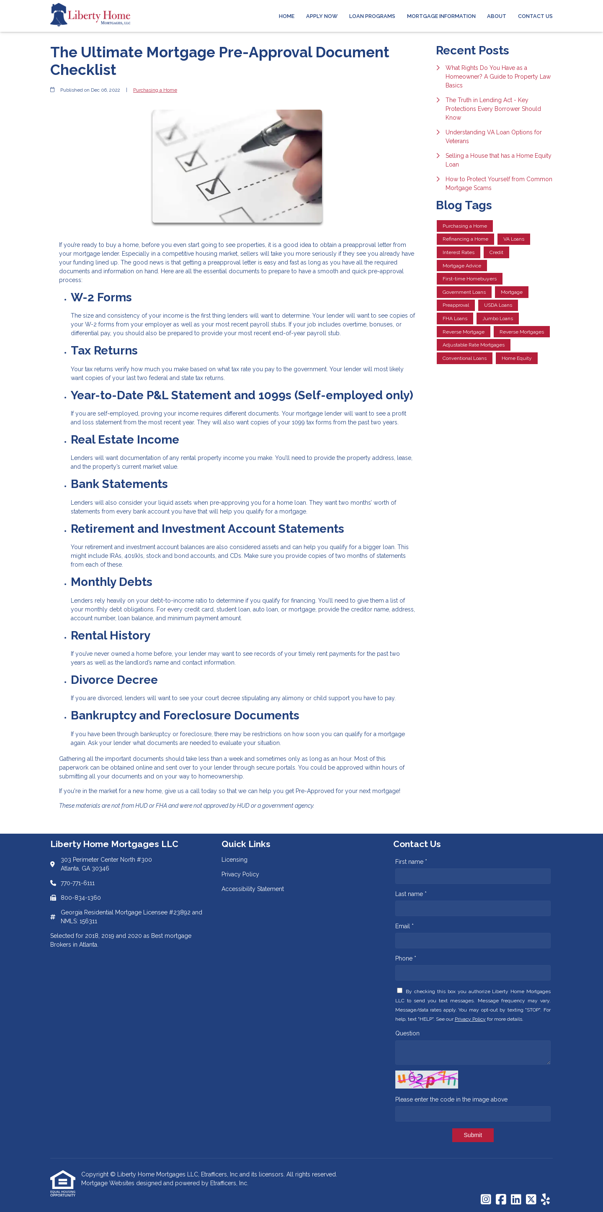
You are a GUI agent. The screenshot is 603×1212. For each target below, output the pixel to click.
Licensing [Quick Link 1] (234, 859)
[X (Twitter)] (531, 1200)
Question (407, 1033)
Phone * (405, 958)
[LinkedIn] (516, 1200)
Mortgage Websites (108, 1183)
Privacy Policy (470, 1019)
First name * (411, 861)
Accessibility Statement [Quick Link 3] (253, 889)
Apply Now (322, 16)
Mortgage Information (441, 16)
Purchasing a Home (155, 90)
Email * (404, 926)
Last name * (411, 894)
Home (286, 16)
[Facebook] (501, 1200)
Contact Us (535, 16)
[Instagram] (486, 1200)
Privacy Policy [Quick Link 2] (240, 874)
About (496, 16)
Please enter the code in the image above (451, 1099)
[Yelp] (545, 1200)
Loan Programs (372, 16)
